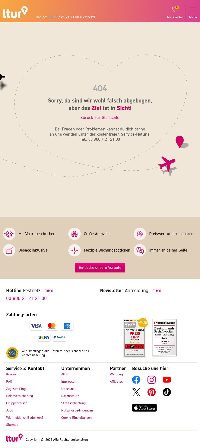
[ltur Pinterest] (151, 395)
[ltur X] (136, 395)
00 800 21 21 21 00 (26, 299)
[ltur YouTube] (167, 383)
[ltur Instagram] (151, 383)
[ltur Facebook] (136, 383)
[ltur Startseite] (15, 13)
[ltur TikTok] (167, 395)
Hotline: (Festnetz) (65, 17)
